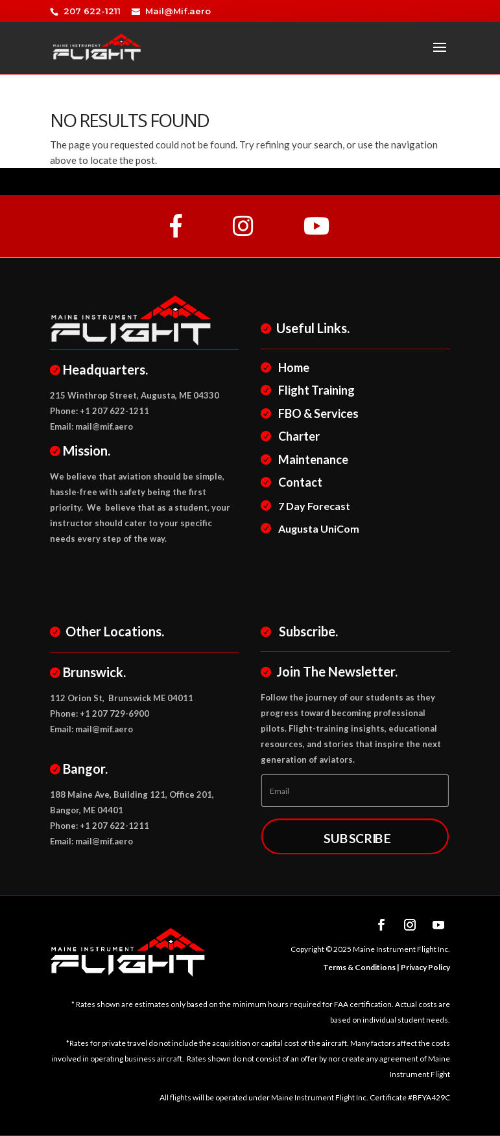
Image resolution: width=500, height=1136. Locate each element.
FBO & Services (317, 413)
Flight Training (315, 390)
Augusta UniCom (317, 528)
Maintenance (311, 459)
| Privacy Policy (423, 967)
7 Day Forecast (312, 506)
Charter (297, 436)
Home (292, 367)
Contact (298, 482)
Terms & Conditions (359, 967)
